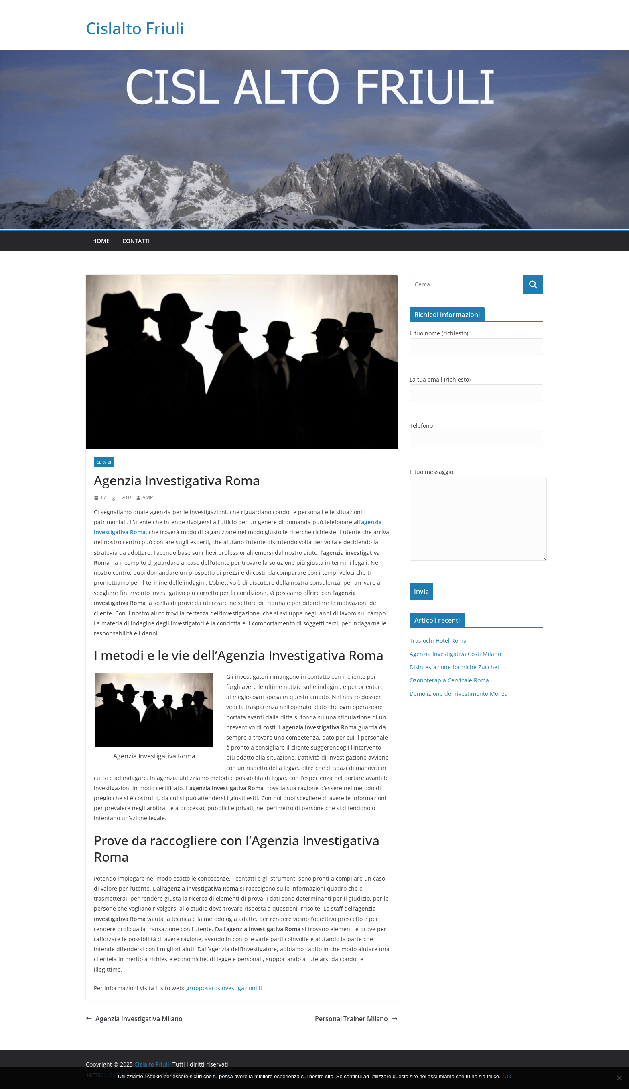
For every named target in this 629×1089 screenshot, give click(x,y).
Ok (508, 1076)
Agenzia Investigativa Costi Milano (455, 654)
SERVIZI (104, 462)
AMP (147, 497)
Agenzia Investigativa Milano (134, 1018)
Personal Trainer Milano (356, 1018)
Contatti (136, 241)
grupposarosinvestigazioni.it (224, 988)
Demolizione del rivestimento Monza (459, 693)
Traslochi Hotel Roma (438, 640)
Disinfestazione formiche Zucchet (454, 667)
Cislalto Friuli (135, 28)
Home (101, 241)
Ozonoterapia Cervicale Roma (449, 680)
